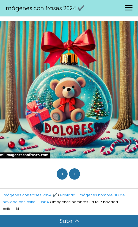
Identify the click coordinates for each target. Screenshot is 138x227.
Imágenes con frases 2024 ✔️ (44, 8)
